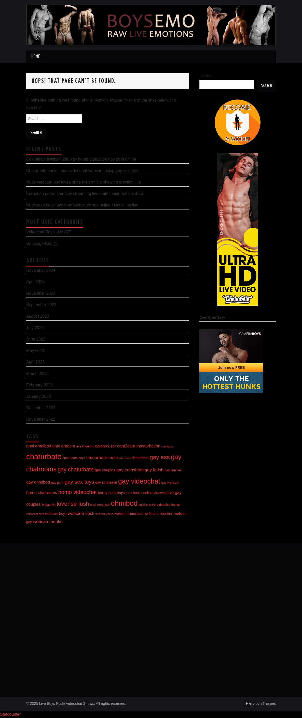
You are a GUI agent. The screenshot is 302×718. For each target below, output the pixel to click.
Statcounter (10, 714)
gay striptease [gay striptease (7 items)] (106, 482)
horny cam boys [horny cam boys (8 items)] (111, 492)
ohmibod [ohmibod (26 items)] (124, 503)
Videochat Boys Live (44, 232)
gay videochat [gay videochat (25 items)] (139, 481)
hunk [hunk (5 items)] (129, 493)
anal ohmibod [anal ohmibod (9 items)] (38, 446)
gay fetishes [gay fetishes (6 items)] (173, 470)
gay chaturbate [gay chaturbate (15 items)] (76, 470)
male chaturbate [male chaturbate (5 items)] (100, 504)
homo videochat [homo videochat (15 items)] (77, 492)
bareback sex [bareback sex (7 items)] (105, 446)
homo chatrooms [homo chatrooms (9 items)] (41, 492)
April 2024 (35, 282)
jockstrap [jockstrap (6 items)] (160, 493)
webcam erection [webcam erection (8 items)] (158, 513)
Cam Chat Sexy (212, 317)
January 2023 (38, 396)
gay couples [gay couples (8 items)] (105, 470)
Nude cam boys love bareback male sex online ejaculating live (82, 205)
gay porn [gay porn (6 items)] (57, 482)
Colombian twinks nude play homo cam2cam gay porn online (81, 159)
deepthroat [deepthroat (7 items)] (140, 458)
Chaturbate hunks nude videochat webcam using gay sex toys (82, 170)
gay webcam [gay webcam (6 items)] (170, 482)
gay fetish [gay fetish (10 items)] (154, 469)
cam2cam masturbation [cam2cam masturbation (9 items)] (138, 446)
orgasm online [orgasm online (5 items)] (147, 504)
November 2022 (40, 419)
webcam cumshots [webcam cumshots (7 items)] (128, 514)
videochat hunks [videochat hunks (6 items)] (168, 504)
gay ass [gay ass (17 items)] (160, 457)
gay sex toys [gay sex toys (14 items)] (79, 482)
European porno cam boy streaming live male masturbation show (85, 193)
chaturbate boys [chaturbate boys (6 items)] (74, 458)
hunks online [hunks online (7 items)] (143, 493)
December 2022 (40, 408)
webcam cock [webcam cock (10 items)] (81, 513)
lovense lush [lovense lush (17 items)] (73, 503)
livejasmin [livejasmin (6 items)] (49, 504)
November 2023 (40, 293)
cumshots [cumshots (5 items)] (125, 458)
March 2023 (37, 373)
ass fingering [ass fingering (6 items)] (85, 446)
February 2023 (39, 385)
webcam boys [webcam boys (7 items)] (55, 514)
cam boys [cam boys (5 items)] (167, 446)
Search (205, 76)
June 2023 (35, 339)
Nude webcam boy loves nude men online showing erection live (83, 182)
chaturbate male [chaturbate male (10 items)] (102, 457)
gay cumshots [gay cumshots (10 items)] (130, 469)
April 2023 (35, 362)
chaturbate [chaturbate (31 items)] (44, 456)
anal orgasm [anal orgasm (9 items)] (63, 446)
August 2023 (37, 316)
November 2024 (40, 270)
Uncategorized (39, 243)
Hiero (250, 703)
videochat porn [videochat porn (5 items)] (35, 513)
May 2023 (35, 350)
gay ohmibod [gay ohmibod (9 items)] (38, 482)
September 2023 (41, 305)
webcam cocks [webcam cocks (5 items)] (104, 513)
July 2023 (35, 328)
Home (35, 56)
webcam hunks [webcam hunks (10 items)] (47, 521)
